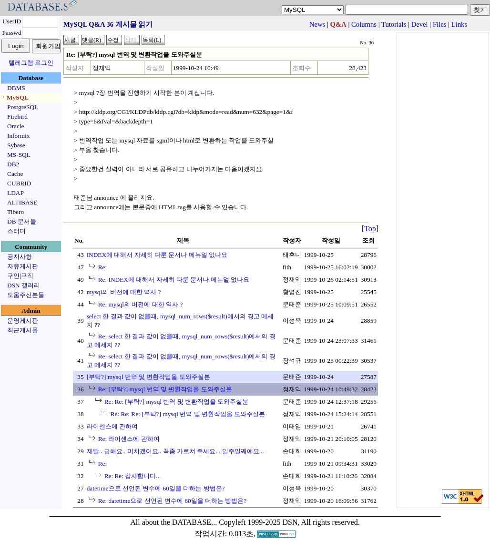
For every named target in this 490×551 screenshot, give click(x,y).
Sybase (16, 145)
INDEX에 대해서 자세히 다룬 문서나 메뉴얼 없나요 (157, 254)
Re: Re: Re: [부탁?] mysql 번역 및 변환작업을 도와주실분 (188, 414)
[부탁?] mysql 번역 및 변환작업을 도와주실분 (148, 376)
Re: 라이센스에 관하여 (129, 438)
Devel (419, 24)
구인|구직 (20, 275)
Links (459, 24)
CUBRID (19, 183)
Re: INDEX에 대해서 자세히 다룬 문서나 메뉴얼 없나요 (173, 279)
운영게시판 (22, 320)
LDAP (15, 192)
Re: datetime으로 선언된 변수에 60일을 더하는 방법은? (172, 500)
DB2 (13, 164)
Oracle (15, 126)
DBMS (16, 88)
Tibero (15, 211)
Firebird (17, 116)
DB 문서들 (21, 221)
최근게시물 (22, 330)
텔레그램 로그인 (31, 62)
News (317, 24)
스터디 (16, 231)
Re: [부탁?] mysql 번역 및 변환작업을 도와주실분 (165, 389)
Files (440, 24)
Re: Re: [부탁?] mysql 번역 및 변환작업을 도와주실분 (176, 401)
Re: (102, 267)
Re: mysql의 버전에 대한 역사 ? (140, 304)
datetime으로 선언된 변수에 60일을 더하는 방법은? (156, 488)
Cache (15, 173)
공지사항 (19, 256)
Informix (18, 135)
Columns (364, 24)
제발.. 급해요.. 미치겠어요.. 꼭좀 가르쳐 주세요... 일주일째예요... (175, 451)
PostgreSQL (22, 107)
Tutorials (393, 24)
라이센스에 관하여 (112, 426)
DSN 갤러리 (23, 285)
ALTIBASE (22, 202)
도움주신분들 (25, 294)
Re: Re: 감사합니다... (132, 476)
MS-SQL (19, 154)
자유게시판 (22, 266)
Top (370, 228)
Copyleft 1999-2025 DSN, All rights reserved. (289, 522)
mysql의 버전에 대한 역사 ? (124, 292)
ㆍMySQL (14, 97)
